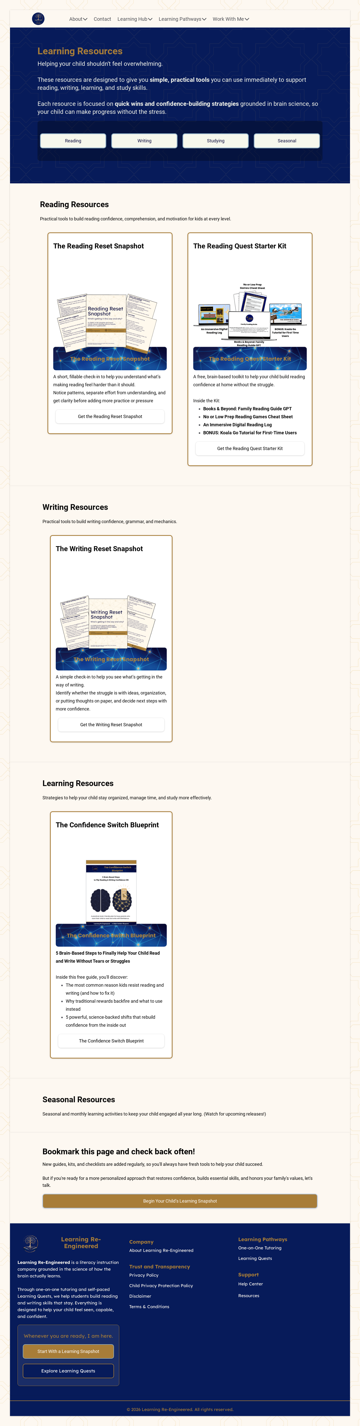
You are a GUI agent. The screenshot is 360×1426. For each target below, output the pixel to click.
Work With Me (231, 19)
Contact (102, 19)
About (78, 19)
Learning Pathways (182, 19)
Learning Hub (135, 19)
